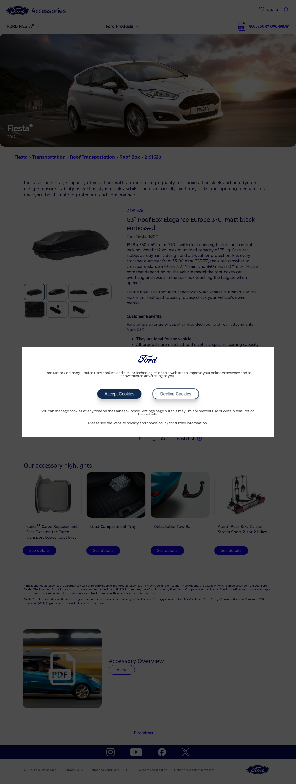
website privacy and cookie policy (140, 423)
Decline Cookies (175, 394)
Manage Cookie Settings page (139, 411)
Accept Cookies (119, 394)
